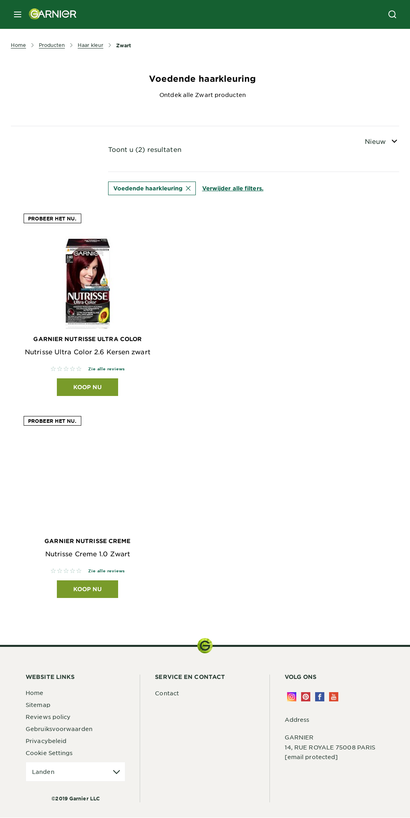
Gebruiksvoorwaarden (59, 729)
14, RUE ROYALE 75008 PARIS (330, 747)
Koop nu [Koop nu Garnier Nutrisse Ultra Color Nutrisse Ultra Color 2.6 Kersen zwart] (87, 387)
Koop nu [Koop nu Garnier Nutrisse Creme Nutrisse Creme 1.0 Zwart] (87, 589)
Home (34, 693)
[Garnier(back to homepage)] (49, 14)
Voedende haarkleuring (152, 188)
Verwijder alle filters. (232, 188)
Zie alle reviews (106, 368)
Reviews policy (48, 717)
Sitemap (38, 705)
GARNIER (299, 737)
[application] (75, 772)
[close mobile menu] (17, 14)
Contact (167, 693)
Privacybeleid (46, 741)
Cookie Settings (49, 753)
